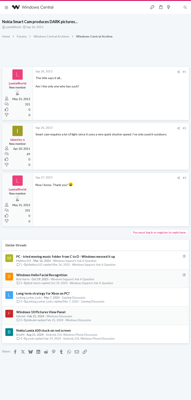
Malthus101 (23, 260)
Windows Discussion (59, 316)
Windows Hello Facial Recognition (41, 275)
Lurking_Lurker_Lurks (29, 297)
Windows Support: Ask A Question (74, 260)
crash (30, 338)
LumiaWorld (13, 27)
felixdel (20, 316)
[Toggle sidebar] (177, 7)
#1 (184, 71)
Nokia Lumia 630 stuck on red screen (43, 330)
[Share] (178, 72)
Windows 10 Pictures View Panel (40, 312)
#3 (184, 178)
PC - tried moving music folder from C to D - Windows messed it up (65, 256)
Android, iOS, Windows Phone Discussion (71, 334)
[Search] (185, 7)
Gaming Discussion (73, 297)
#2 (184, 128)
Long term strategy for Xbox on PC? (43, 293)
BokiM (20, 334)
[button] (6, 7)
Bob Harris (23, 279)
